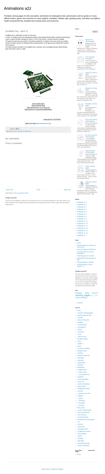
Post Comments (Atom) (21, 193)
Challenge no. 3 (82, 216)
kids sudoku (95, 295)
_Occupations (81, 327)
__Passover (80, 405)
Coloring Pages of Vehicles (85, 262)
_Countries (80, 332)
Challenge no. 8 (82, 204)
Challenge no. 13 (82, 226)
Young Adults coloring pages (86, 419)
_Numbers (80, 377)
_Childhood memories (84, 431)
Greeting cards (82, 293)
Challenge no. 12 (82, 228)
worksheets (83, 297)
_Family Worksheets (83, 384)
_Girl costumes (81, 415)
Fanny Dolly (80, 407)
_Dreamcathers (82, 433)
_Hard (79, 346)
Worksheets (80, 367)
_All (78, 422)
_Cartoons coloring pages (85, 313)
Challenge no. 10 (82, 233)
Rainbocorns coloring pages (89, 40)
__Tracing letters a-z (83, 374)
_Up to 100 (80, 381)
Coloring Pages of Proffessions (86, 249)
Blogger (60, 469)
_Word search (81, 386)
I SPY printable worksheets (90, 57)
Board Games (13, 131)
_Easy (79, 341)
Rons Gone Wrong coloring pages (91, 120)
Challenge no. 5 (82, 211)
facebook (80, 303)
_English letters (82, 370)
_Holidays (80, 322)
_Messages (80, 358)
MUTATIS (95, 293)
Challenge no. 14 (82, 223)
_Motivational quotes (83, 443)
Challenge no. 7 (82, 207)
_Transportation (82, 324)
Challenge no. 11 (82, 230)
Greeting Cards (82, 351)
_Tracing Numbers (83, 379)
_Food (79, 334)
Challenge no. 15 (82, 221)
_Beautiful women (82, 429)
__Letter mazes (82, 372)
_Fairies (79, 436)
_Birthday (80, 353)
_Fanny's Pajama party (84, 410)
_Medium (80, 343)
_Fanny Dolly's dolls (83, 412)
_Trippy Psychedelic (83, 445)
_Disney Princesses (83, 320)
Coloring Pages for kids (84, 315)
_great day (80, 360)
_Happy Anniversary (83, 355)
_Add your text (81, 336)
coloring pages (82, 295)
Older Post (67, 190)
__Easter (80, 398)
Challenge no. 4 (82, 214)
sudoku (77, 297)
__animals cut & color (83, 393)
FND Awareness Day (43, 123)
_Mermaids (80, 441)
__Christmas (81, 400)
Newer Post (9, 190)
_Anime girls (81, 426)
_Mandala (80, 438)
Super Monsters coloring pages (90, 151)
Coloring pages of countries (85, 256)
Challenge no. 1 (82, 235)
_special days (81, 362)
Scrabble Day (27, 131)
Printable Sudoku (82, 339)
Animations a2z (17, 8)
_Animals (80, 317)
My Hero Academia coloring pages (91, 136)
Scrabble (38, 96)
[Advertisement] (38, 59)
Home (38, 190)
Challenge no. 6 (82, 209)
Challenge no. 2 (82, 219)
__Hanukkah (81, 403)
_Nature (79, 329)
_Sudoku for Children (83, 348)
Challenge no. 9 (82, 202)
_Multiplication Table (83, 388)
